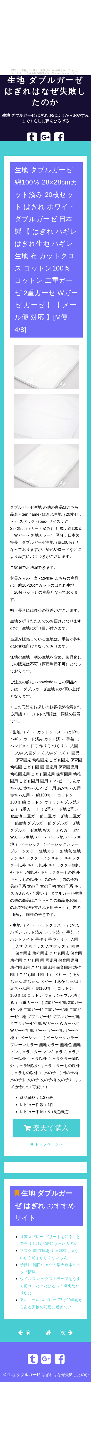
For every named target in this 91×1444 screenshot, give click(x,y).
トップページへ (20, 148)
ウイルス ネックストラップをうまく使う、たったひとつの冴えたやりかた (50, 1286)
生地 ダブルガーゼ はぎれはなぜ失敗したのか (45, 91)
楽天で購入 (46, 1128)
